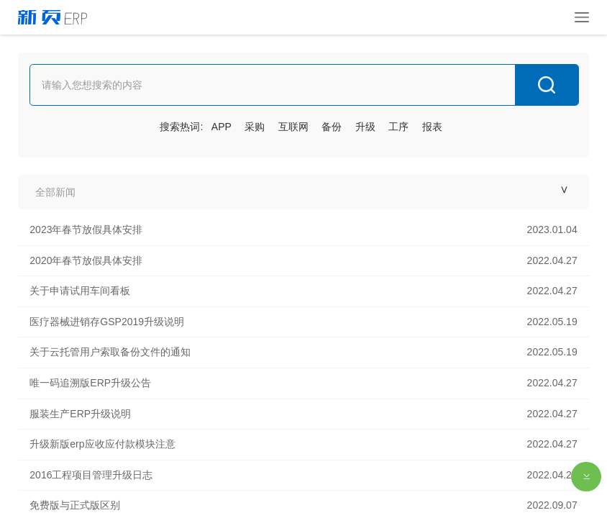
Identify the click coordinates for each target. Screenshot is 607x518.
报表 (432, 126)
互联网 (293, 126)
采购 (255, 126)
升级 (365, 126)
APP (221, 126)
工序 (398, 126)
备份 (331, 126)
